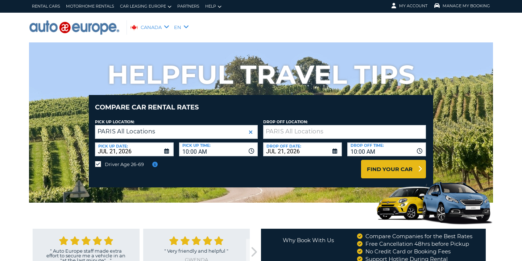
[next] (253, 246)
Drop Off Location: (285, 116)
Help (213, 6)
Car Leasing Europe (145, 6)
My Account (409, 5)
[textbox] (344, 126)
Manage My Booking (462, 5)
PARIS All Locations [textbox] (127, 126)
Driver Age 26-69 (124, 159)
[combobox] (218, 144)
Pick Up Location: (114, 116)
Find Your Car (390, 163)
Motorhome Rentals (90, 6)
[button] (250, 126)
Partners (188, 6)
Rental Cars (46, 6)
